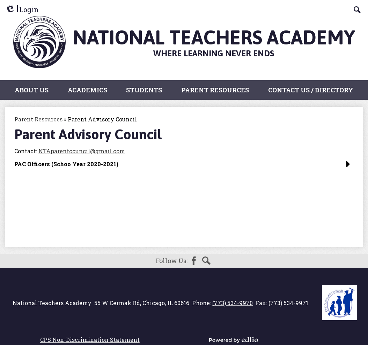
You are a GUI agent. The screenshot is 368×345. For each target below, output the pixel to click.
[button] (183, 166)
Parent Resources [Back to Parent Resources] (38, 119)
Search (206, 260)
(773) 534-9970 (232, 303)
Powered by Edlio (233, 339)
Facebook (194, 260)
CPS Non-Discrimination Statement (90, 339)
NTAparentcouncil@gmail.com (81, 151)
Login (22, 9)
